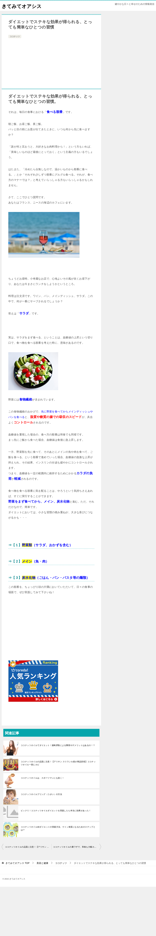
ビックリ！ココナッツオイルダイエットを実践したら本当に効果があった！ (56, 810)
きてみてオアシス (22, 5)
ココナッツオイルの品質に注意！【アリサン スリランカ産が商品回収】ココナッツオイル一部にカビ (58, 763)
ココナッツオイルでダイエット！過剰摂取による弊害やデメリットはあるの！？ (58, 745)
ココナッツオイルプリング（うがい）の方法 (41, 794)
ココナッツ (15, 36)
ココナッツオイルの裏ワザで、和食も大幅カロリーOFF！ (77, 847)
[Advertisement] (51, 64)
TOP (17, 863)
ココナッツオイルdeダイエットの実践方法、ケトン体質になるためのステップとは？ (58, 828)
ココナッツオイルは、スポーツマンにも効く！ (42, 778)
